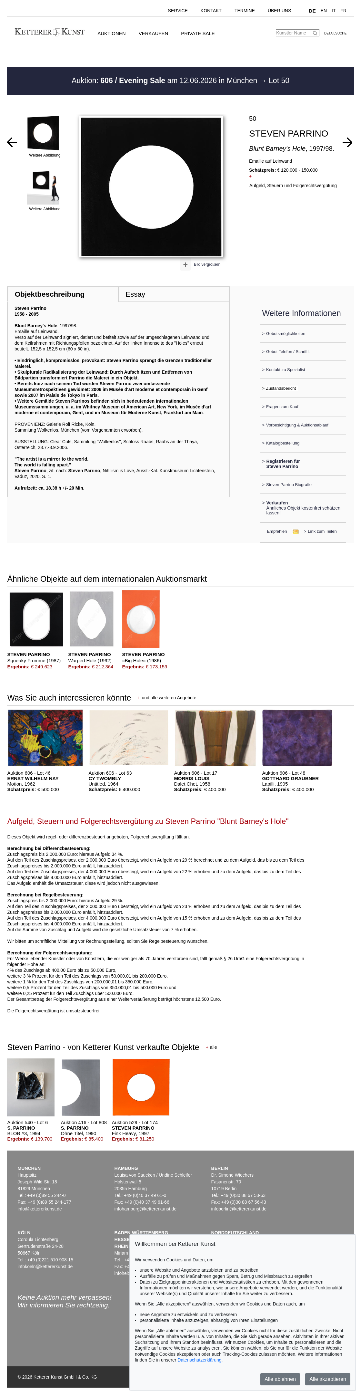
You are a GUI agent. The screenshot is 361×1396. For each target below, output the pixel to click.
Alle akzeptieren (327, 1379)
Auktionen (111, 33)
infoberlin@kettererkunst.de (238, 1208)
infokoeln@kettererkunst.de (45, 1266)
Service (178, 10)
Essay (135, 294)
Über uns (279, 10)
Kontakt (211, 10)
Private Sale (198, 33)
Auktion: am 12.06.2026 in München (165, 80)
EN (324, 10)
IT (334, 10)
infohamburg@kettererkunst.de (145, 1208)
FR (344, 10)
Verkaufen (153, 33)
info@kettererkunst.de (40, 1208)
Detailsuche (335, 33)
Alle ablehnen (280, 1379)
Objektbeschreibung (50, 294)
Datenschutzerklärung (199, 1360)
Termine (245, 10)
